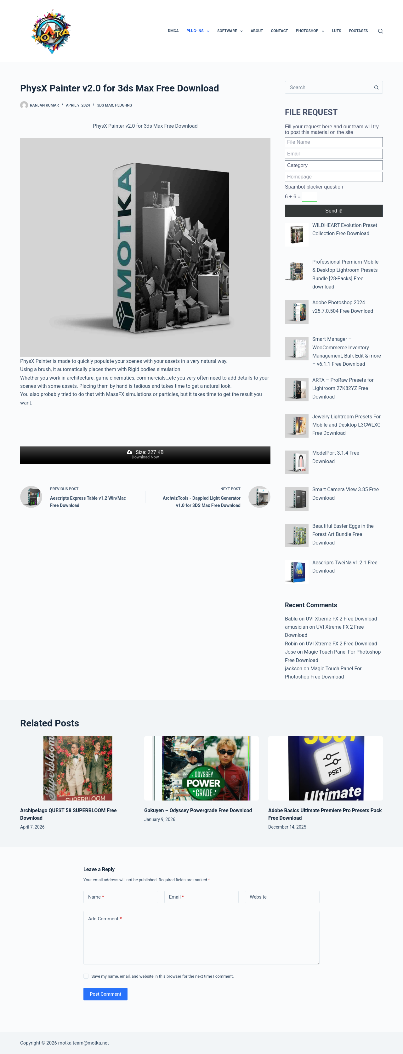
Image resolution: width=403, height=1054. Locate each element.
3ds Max (105, 105)
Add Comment (105, 919)
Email (176, 897)
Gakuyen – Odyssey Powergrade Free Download (198, 810)
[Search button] (376, 87)
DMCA (173, 31)
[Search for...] (327, 87)
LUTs (336, 31)
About (257, 31)
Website (258, 897)
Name (96, 897)
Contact (279, 31)
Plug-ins (199, 31)
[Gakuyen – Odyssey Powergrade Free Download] (201, 768)
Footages (358, 31)
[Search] (380, 31)
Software (231, 31)
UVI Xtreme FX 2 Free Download (341, 619)
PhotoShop (311, 31)
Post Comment (105, 994)
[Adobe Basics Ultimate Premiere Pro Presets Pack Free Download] (325, 768)
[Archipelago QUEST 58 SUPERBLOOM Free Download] (77, 768)
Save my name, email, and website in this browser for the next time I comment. (162, 976)
